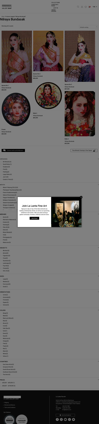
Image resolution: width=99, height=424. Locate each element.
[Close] (81, 197)
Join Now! (34, 218)
